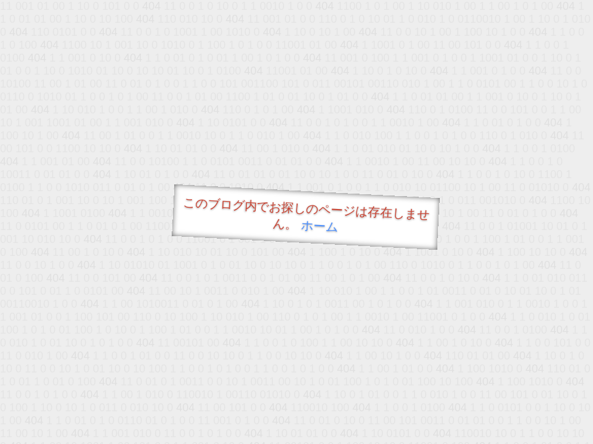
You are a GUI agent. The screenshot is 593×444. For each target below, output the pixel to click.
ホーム (320, 226)
